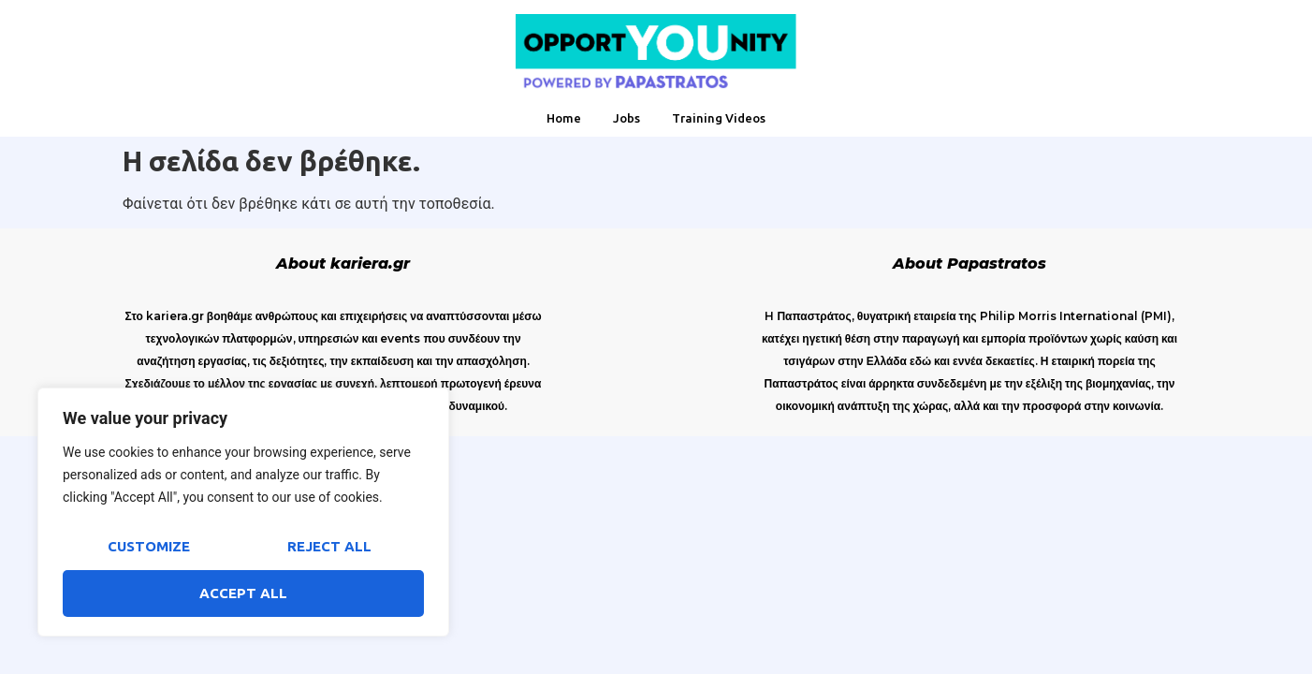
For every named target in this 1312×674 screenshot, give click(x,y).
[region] (243, 512)
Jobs (626, 118)
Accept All (243, 593)
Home (564, 118)
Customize (149, 546)
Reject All (329, 546)
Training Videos (718, 118)
